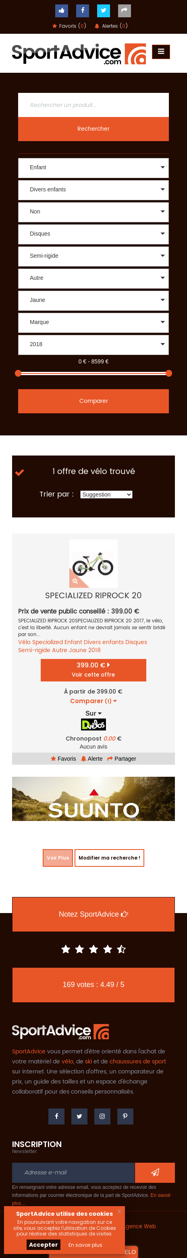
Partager (121, 758)
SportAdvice (29, 1051)
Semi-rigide (34, 650)
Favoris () (69, 26)
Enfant (73, 642)
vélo (67, 1061)
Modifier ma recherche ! (109, 857)
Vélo (24, 642)
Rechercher (93, 128)
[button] (93, 168)
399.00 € (93, 670)
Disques (136, 642)
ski (88, 1061)
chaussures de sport (138, 1061)
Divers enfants (104, 642)
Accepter (43, 1245)
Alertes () (111, 26)
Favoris (63, 758)
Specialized (47, 642)
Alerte (92, 758)
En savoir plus (85, 1245)
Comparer (93, 401)
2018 (94, 650)
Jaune (78, 650)
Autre (59, 650)
